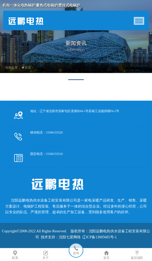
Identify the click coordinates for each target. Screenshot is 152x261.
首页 (28, 67)
